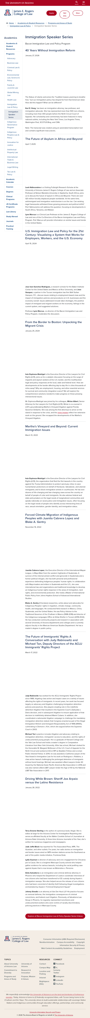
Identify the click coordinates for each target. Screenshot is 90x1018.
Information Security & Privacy (72, 945)
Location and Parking (44, 972)
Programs (10, 54)
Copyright (81, 942)
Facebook (60, 964)
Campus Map (44, 967)
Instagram (60, 976)
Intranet (42, 977)
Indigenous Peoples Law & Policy (13, 135)
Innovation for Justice (13, 143)
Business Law (12, 63)
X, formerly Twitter (56, 970)
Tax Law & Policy (11, 173)
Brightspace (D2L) (44, 982)
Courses (9, 187)
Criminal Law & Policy (13, 69)
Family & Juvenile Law (12, 86)
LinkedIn (59, 980)
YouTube (59, 984)
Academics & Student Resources (31, 23)
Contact (42, 964)
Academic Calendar (10, 180)
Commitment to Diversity (10, 971)
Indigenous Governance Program (12, 125)
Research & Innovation (26, 971)
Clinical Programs (10, 198)
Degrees (9, 192)
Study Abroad (12, 216)
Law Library (11, 212)
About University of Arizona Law (11, 965)
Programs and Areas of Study (60, 23)
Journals (9, 221)
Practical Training (10, 227)
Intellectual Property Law (12, 151)
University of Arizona (26, 965)
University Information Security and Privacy (45, 1012)
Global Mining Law (13, 93)
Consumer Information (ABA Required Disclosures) (64, 939)
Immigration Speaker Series (13, 115)
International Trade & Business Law (12, 160)
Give (78, 13)
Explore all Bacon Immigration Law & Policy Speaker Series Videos (55, 916)
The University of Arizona (63, 1015)
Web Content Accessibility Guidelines (56, 948)
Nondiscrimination (46, 942)
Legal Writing (12, 167)
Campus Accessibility (65, 942)
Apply (51, 13)
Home (11, 23)
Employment (79, 948)
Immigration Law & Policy (20, 26)
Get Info (64, 14)
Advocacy (11, 58)
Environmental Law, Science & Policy (13, 78)
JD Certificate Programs (12, 205)
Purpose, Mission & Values (28, 977)
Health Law (11, 100)
